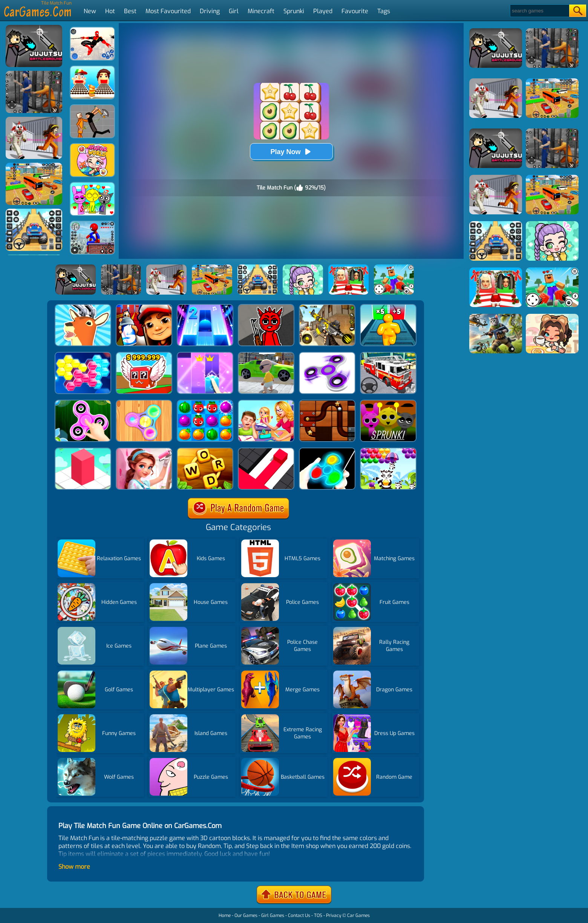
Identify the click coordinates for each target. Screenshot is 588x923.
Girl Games (272, 915)
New (90, 11)
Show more (74, 867)
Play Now (291, 151)
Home (225, 915)
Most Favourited (168, 11)
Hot (110, 11)
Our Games (245, 915)
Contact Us (299, 915)
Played (322, 11)
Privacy (333, 915)
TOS (318, 915)
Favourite (354, 11)
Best (130, 11)
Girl (234, 11)
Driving (210, 11)
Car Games (358, 915)
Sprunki (293, 11)
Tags (383, 11)
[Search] (539, 11)
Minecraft (261, 11)
